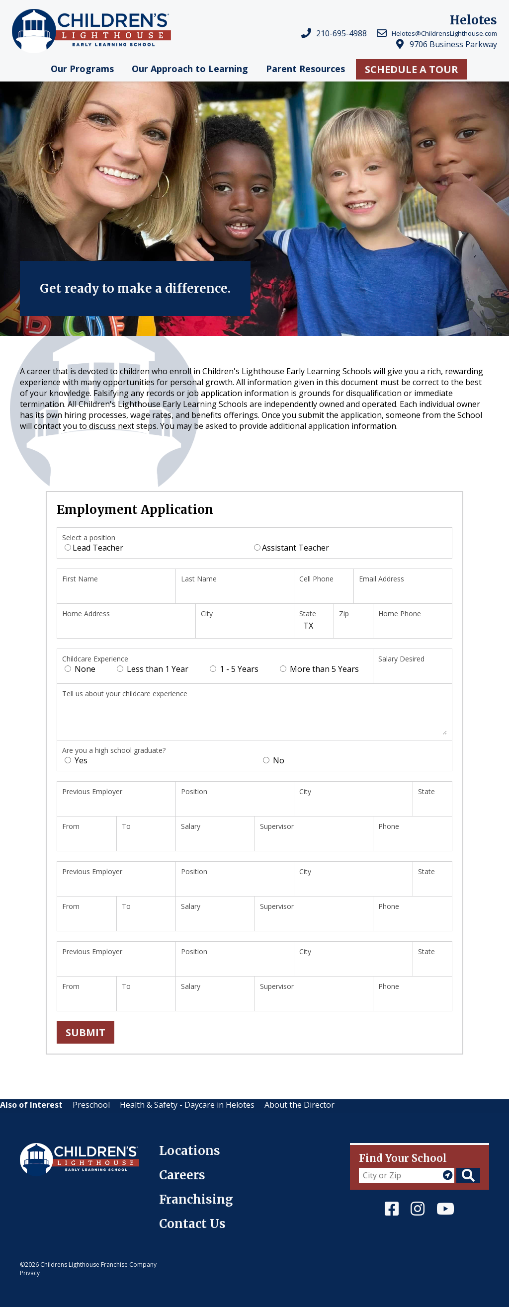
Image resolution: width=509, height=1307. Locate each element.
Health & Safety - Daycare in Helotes (187, 1104)
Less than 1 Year (152, 668)
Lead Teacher (94, 547)
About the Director (299, 1104)
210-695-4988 (341, 33)
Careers (182, 1175)
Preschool (91, 1104)
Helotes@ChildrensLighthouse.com (444, 33)
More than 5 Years (319, 668)
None (80, 668)
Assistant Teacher (291, 547)
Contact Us (192, 1223)
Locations (189, 1150)
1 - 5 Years (234, 668)
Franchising (196, 1199)
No (273, 760)
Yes (76, 760)
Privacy (30, 1273)
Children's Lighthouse (61, 1148)
